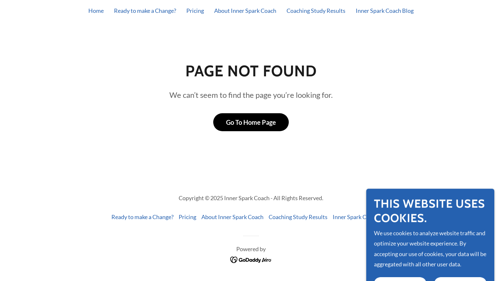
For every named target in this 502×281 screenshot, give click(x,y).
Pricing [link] (195, 10)
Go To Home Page (251, 122)
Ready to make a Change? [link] (145, 10)
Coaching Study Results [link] (316, 10)
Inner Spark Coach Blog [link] (385, 10)
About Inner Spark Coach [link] (245, 10)
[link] (251, 259)
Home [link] (96, 10)
